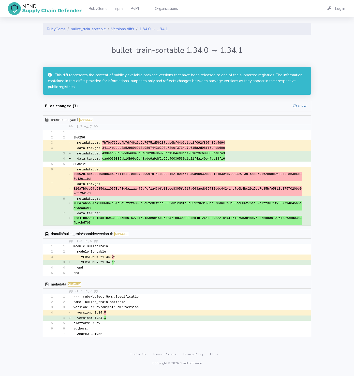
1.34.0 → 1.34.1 (153, 29)
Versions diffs (122, 29)
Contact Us (139, 357)
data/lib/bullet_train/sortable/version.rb (82, 235)
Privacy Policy (193, 357)
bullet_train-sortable (88, 29)
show (302, 105)
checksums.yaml (64, 120)
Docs (214, 357)
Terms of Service (165, 357)
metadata (58, 286)
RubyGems (56, 29)
